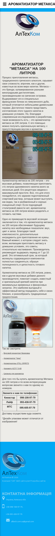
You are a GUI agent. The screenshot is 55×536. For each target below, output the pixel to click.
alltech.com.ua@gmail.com (22, 521)
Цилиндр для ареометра (14, 374)
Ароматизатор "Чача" (12, 358)
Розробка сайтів (38, 481)
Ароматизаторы (10, 363)
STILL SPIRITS (23, 363)
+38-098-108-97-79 (14, 507)
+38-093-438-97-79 (14, 514)
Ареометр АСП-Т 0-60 (13, 369)
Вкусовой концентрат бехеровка (17, 353)
